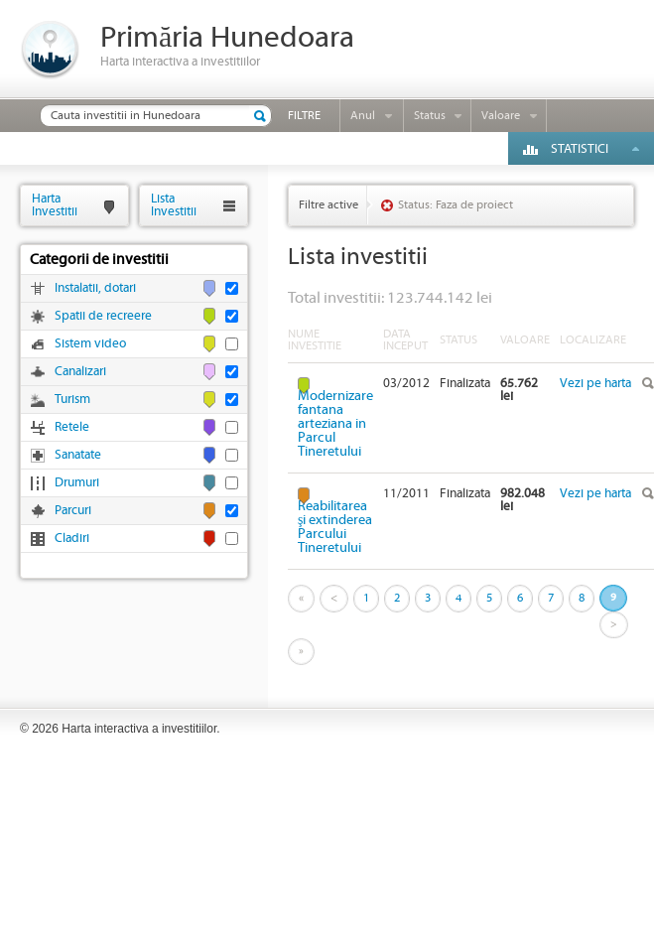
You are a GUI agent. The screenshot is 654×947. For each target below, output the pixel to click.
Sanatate (78, 455)
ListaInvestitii (173, 205)
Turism (72, 399)
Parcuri (73, 510)
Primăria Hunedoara (227, 38)
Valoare (500, 115)
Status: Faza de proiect (455, 205)
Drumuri (77, 482)
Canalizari (80, 371)
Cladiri (72, 538)
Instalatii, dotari (95, 288)
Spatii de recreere (103, 316)
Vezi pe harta (595, 383)
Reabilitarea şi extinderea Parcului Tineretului (335, 526)
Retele (72, 427)
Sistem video (90, 344)
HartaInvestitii (54, 205)
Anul (362, 115)
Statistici (579, 149)
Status (430, 115)
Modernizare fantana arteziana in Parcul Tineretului (335, 423)
